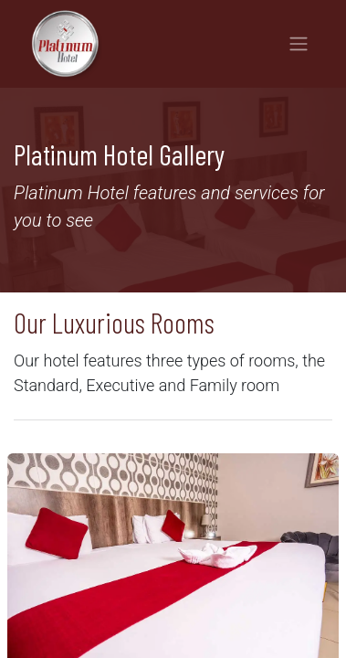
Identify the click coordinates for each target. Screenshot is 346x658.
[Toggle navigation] (298, 44)
